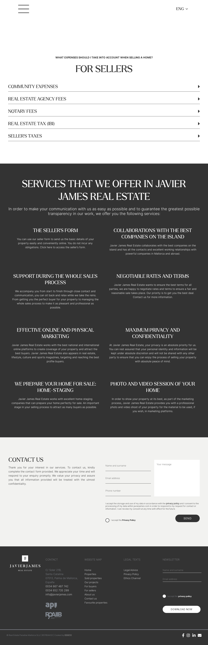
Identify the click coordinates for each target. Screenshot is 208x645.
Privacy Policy (129, 520)
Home (88, 570)
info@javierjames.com (59, 594)
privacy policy (172, 503)
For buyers (90, 586)
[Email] (200, 635)
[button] (104, 85)
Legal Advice (132, 570)
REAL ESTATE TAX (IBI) (31, 124)
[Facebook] (183, 635)
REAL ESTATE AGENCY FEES (37, 99)
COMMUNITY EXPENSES (33, 86)
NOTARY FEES (22, 111)
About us (89, 594)
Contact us (91, 598)
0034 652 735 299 (57, 590)
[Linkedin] (194, 635)
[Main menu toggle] (24, 11)
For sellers (90, 590)
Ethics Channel (133, 578)
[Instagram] (188, 635)
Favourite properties (96, 602)
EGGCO (68, 635)
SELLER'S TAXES (25, 136)
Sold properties (93, 578)
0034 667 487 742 (57, 586)
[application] (186, 9)
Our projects (92, 582)
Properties (90, 574)
